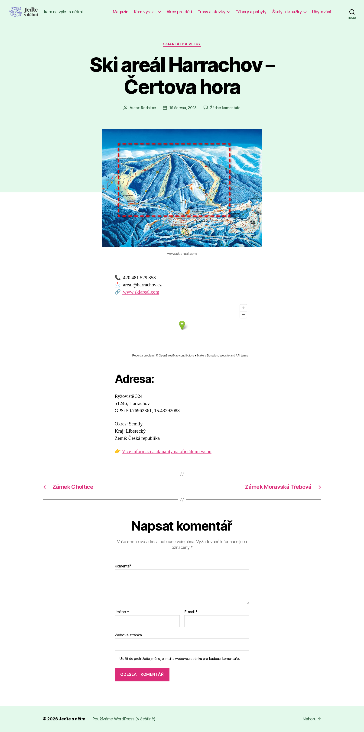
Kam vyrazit (145, 11)
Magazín (120, 11)
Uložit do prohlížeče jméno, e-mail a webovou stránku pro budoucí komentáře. (179, 659)
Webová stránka (128, 635)
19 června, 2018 (183, 107)
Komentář (123, 566)
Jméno (122, 612)
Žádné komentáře (225, 107)
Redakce (148, 107)
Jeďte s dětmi (73, 718)
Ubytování (321, 11)
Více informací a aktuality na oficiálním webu (166, 451)
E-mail (191, 612)
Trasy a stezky (211, 11)
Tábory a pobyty (251, 11)
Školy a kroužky (287, 11)
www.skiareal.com (140, 292)
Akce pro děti (179, 11)
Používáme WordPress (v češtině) (123, 718)
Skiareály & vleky (182, 44)
